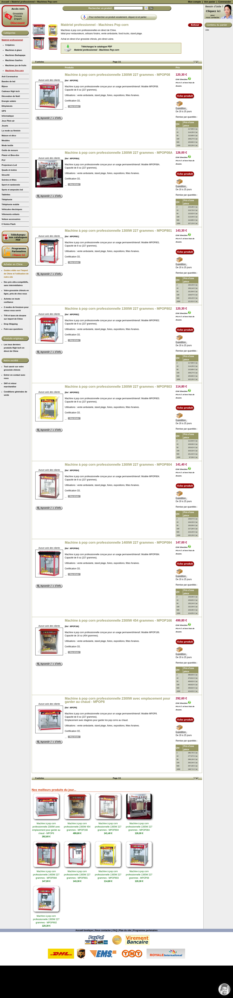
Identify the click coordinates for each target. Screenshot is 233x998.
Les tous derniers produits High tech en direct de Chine (14, 380)
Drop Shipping (11, 356)
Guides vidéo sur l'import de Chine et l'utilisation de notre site (16, 306)
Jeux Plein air (8, 153)
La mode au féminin (11, 163)
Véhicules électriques (12, 242)
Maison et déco (9, 168)
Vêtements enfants (10, 247)
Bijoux (5, 119)
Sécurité (5, 207)
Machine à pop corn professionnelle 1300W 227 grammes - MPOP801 (118, 263)
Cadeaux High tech (11, 124)
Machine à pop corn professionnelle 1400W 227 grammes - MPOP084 (118, 575)
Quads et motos (9, 202)
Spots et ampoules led (12, 222)
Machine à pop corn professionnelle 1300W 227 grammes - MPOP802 (118, 341)
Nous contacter (103, 963)
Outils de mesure (10, 183)
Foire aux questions (13, 361)
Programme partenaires (145, 963)
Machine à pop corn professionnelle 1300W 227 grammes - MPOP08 (117, 107)
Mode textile (7, 178)
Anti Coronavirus (10, 109)
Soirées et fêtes (9, 212)
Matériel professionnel (12, 72)
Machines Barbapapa (15, 88)
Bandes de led (8, 114)
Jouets (5, 158)
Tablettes (6, 227)
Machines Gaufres (14, 93)
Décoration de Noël (11, 129)
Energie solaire (9, 133)
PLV (3, 192)
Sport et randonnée (11, 217)
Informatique (8, 148)
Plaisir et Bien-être (10, 188)
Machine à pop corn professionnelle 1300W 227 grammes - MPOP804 (118, 497)
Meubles (6, 173)
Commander (224, 34)
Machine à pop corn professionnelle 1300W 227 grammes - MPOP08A (118, 185)
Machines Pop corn (14, 103)
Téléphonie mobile (10, 237)
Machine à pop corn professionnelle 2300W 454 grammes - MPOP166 (118, 653)
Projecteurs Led (9, 197)
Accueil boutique (84, 963)
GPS (4, 143)
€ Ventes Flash (8, 256)
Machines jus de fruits (15, 98)
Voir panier (209, 34)
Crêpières (10, 77)
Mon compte (194, 34)
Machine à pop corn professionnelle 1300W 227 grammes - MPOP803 (118, 419)
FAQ (115, 963)
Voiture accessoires (11, 252)
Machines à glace (13, 82)
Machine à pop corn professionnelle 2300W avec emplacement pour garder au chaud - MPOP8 (117, 732)
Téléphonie (7, 232)
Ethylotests (7, 138)
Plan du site (125, 963)
